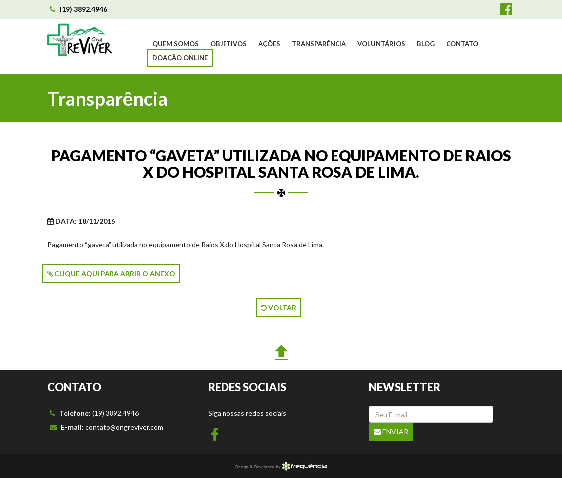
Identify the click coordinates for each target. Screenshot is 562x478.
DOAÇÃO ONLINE (180, 58)
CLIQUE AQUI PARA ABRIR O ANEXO (111, 273)
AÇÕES (269, 44)
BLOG (426, 44)
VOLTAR (278, 307)
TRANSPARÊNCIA (319, 44)
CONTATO (462, 44)
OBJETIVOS (228, 44)
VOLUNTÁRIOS (381, 44)
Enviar (391, 431)
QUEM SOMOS (175, 44)
